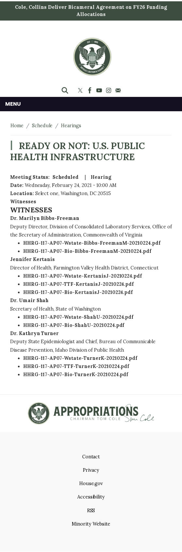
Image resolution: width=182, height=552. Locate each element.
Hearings (71, 126)
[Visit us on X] (81, 90)
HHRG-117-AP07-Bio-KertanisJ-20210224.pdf (78, 292)
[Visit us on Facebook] (90, 90)
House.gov (91, 483)
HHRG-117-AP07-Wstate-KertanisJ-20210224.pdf (82, 276)
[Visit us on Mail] (119, 90)
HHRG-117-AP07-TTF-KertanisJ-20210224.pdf (78, 284)
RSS (91, 511)
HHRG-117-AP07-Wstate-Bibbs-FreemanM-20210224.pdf (91, 243)
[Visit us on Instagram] (109, 90)
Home (16, 126)
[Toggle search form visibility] (64, 90)
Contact (91, 457)
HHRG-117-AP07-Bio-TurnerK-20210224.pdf (75, 374)
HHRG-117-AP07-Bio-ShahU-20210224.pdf (73, 325)
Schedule (42, 126)
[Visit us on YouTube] (100, 90)
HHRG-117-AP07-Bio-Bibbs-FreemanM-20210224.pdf (87, 251)
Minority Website (91, 524)
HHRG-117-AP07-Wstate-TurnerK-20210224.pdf (80, 358)
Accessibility (91, 497)
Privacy (91, 470)
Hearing (101, 177)
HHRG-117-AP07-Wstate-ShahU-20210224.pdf (78, 317)
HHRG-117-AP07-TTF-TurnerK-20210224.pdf (76, 366)
